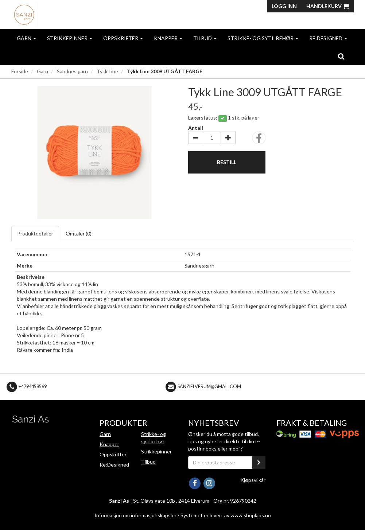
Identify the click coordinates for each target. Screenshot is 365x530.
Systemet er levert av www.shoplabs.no (225, 515)
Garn (26, 38)
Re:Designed (328, 38)
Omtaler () (79, 233)
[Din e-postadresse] (220, 462)
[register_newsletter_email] (258, 462)
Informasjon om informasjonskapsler (135, 515)
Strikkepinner (69, 38)
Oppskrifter (123, 38)
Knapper (168, 38)
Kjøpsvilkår (252, 480)
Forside (19, 71)
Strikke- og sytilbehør (263, 38)
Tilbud (205, 38)
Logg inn (284, 6)
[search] (341, 56)
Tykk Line (107, 71)
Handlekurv (327, 6)
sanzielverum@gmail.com (209, 386)
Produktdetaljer (35, 233)
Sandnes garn (72, 71)
